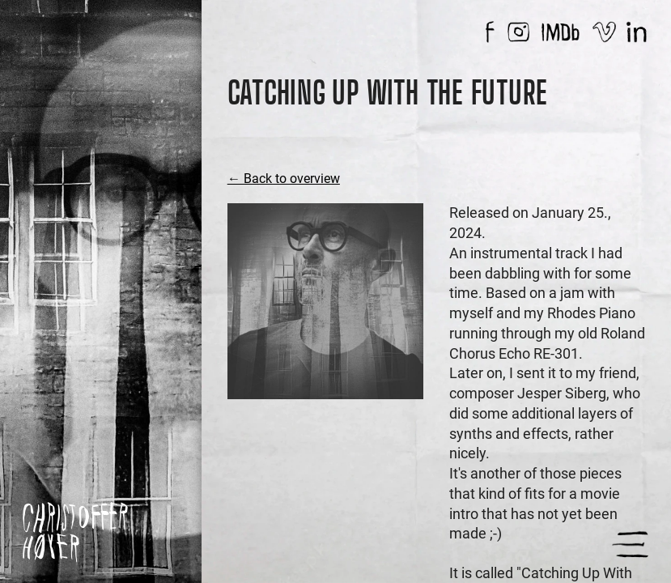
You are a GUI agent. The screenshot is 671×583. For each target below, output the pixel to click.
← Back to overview (283, 178)
